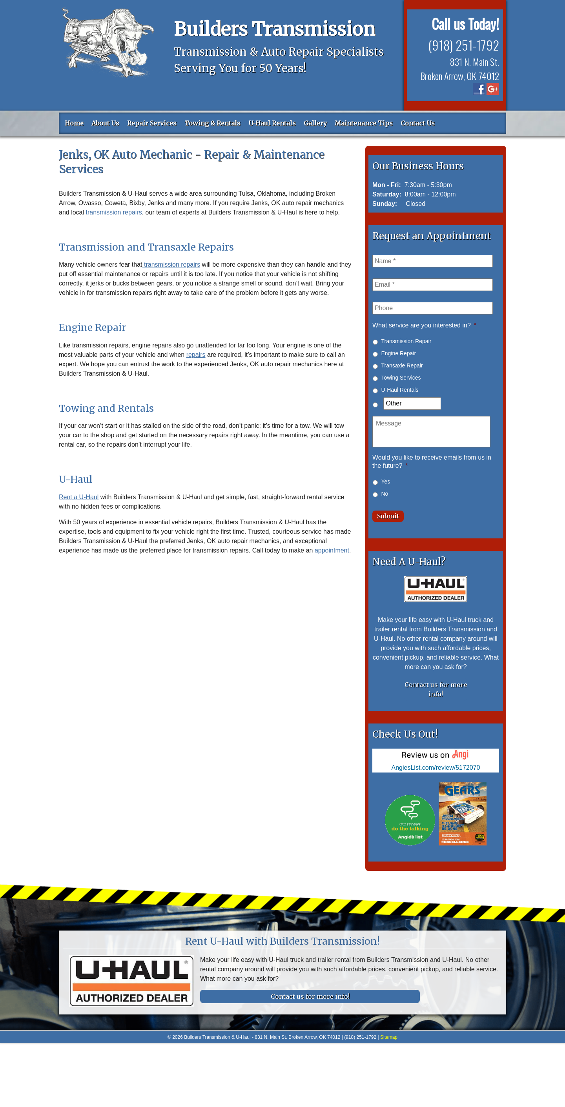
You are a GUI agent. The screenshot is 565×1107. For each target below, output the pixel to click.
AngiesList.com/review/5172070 (436, 765)
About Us (105, 123)
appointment (332, 550)
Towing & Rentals (212, 123)
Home (74, 123)
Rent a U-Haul (78, 497)
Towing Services (401, 377)
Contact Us (418, 123)
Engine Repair (398, 353)
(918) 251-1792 (462, 44)
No (384, 494)
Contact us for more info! (436, 686)
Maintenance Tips (364, 123)
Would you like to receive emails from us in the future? (431, 461)
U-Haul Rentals (272, 123)
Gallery (315, 123)
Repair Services (152, 123)
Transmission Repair (406, 341)
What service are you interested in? (424, 325)
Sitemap (388, 1034)
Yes (385, 481)
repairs (196, 354)
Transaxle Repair (402, 365)
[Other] (412, 403)
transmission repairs (114, 212)
